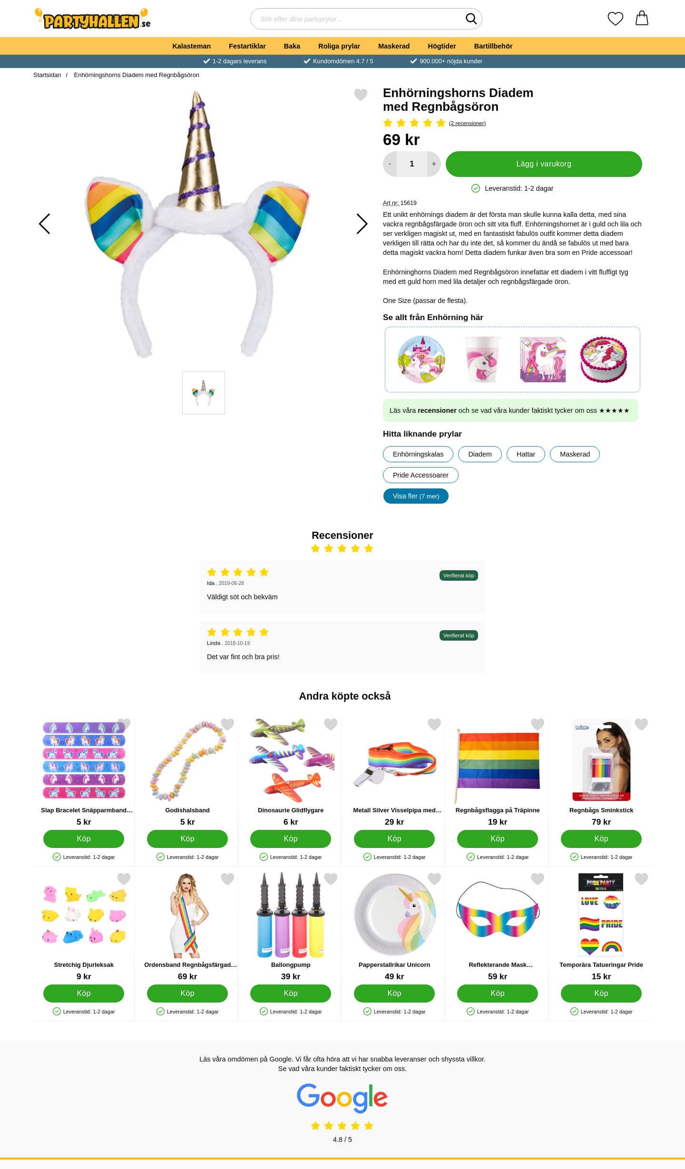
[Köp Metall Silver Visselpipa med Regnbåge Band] (394, 839)
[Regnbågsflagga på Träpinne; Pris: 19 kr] (497, 772)
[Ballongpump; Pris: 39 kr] (291, 926)
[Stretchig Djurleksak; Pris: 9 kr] (84, 926)
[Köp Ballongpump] (290, 993)
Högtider (442, 46)
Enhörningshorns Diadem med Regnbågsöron (135, 74)
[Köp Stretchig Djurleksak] (83, 993)
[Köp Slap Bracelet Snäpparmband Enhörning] (83, 839)
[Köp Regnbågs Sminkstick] (601, 839)
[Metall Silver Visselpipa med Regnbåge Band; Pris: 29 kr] (394, 772)
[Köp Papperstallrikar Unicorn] (394, 993)
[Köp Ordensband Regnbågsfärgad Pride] (187, 993)
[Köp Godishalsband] (187, 839)
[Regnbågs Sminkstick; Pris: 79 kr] (601, 772)
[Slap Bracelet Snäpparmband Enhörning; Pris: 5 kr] (84, 772)
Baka (292, 46)
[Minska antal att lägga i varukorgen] (390, 164)
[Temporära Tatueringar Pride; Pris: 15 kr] (601, 926)
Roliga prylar (339, 46)
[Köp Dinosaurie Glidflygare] (290, 839)
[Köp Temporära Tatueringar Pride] (601, 993)
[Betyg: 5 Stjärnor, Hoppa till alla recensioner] (512, 123)
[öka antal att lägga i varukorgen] (434, 164)
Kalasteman (191, 46)
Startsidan (47, 74)
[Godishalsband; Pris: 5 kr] (187, 772)
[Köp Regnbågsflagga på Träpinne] (497, 839)
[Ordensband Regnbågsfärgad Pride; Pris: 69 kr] (187, 926)
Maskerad (394, 46)
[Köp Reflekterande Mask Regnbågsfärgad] (497, 993)
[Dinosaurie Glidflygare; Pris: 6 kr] (291, 772)
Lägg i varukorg (543, 164)
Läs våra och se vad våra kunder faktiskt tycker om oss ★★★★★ (510, 410)
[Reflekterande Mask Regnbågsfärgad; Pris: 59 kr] (497, 926)
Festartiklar (247, 46)
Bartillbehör (493, 46)
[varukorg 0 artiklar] (642, 18)
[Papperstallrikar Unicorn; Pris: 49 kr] (394, 926)
